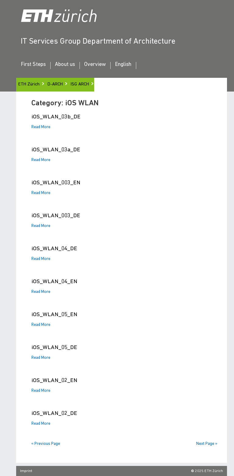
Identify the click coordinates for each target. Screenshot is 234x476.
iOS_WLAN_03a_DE (55, 150)
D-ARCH (55, 84)
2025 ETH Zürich (209, 471)
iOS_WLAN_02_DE (54, 414)
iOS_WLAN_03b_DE (55, 117)
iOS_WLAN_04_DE (54, 249)
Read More (40, 127)
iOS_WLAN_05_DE (54, 348)
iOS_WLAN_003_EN (55, 183)
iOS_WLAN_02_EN (54, 381)
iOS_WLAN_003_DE (55, 216)
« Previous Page (45, 444)
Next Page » (207, 444)
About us (65, 64)
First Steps (33, 64)
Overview (95, 64)
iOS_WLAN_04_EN (54, 282)
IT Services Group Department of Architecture (98, 42)
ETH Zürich (29, 84)
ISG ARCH (80, 84)
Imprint (26, 471)
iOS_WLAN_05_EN (54, 315)
